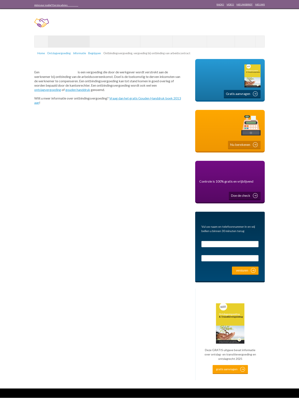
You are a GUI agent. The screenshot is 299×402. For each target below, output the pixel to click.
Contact (245, 42)
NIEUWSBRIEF (245, 4)
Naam (205, 238)
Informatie (82, 53)
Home (41, 41)
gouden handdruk (77, 89)
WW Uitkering (188, 42)
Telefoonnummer (213, 252)
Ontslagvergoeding (67, 42)
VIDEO (230, 4)
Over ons (219, 42)
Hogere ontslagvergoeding (115, 42)
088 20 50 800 (99, 5)
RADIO (220, 4)
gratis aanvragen (227, 373)
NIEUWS (260, 4)
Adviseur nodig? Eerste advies (56, 5)
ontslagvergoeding (47, 89)
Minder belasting (156, 42)
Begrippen (98, 53)
